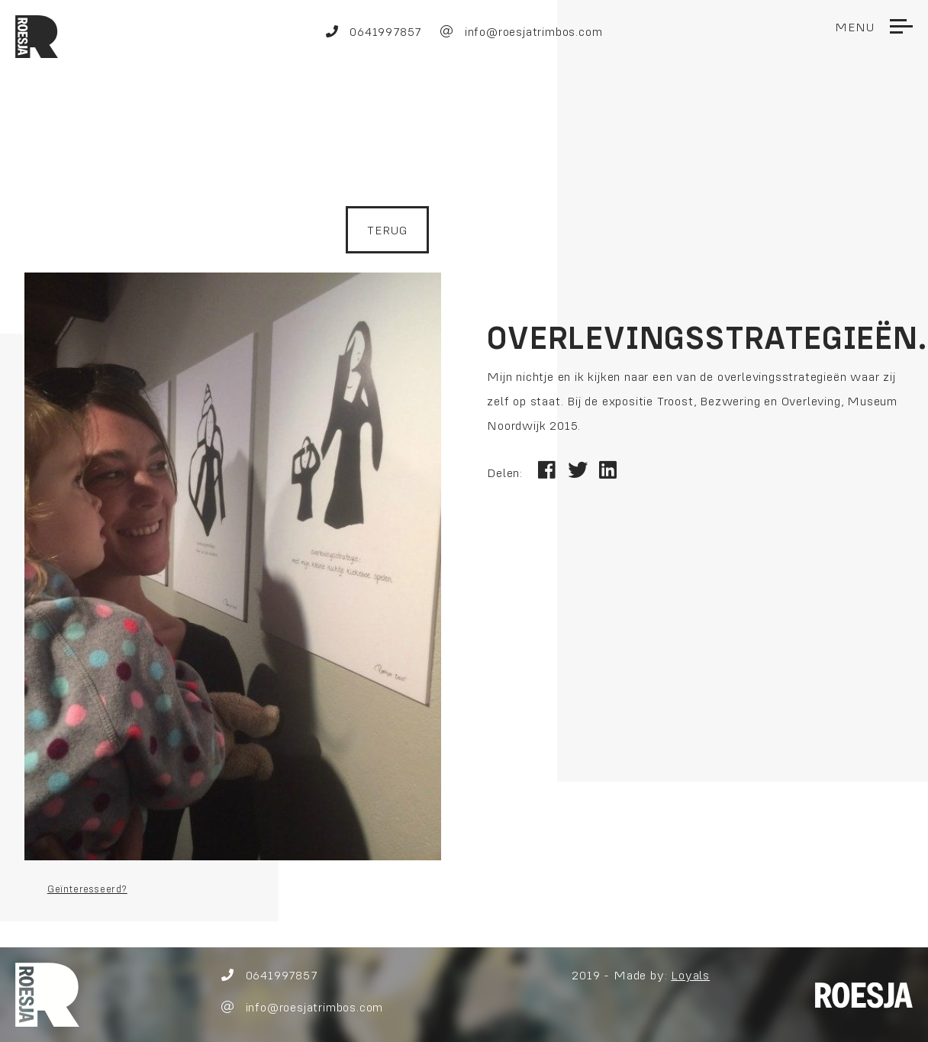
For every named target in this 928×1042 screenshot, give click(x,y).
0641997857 (374, 31)
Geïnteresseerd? (87, 888)
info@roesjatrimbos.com (521, 31)
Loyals (691, 974)
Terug (387, 229)
